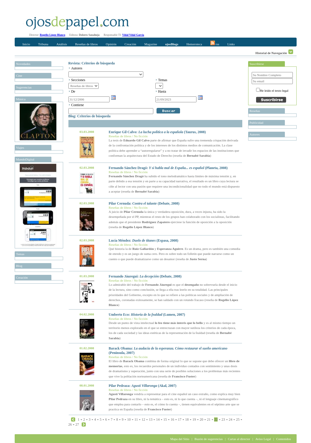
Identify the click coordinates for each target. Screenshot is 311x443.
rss (214, 43)
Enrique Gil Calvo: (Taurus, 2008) (157, 132)
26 (70, 424)
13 (150, 419)
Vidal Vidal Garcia (133, 35)
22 (216, 419)
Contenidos (283, 439)
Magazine (150, 44)
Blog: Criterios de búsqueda (89, 116)
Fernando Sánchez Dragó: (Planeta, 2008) (168, 168)
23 (223, 419)
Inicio (26, 44)
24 (230, 419)
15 (165, 419)
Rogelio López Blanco (52, 35)
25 (238, 419)
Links (231, 44)
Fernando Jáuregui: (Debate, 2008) (145, 276)
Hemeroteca (194, 44)
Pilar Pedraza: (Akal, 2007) (142, 386)
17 (179, 419)
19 (194, 419)
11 (136, 419)
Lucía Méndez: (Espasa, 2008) (143, 240)
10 (129, 419)
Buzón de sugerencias (208, 439)
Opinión (111, 44)
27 (77, 424)
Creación (130, 44)
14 (158, 419)
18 (187, 419)
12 (143, 419)
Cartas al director (239, 439)
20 (201, 419)
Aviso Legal (263, 439)
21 (209, 419)
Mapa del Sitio (179, 439)
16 (172, 419)
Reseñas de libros (86, 44)
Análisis (61, 44)
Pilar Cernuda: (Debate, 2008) (144, 203)
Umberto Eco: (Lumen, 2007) (147, 314)
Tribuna (43, 44)
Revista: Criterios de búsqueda (91, 63)
